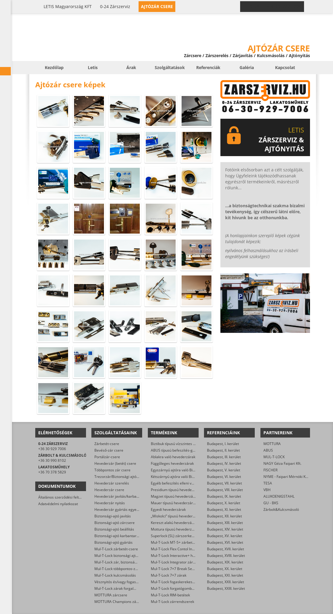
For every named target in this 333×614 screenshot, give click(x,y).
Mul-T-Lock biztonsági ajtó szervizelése (126, 555)
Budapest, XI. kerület (224, 509)
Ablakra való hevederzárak (173, 456)
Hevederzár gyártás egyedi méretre (124, 509)
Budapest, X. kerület (223, 502)
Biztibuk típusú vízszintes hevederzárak (183, 443)
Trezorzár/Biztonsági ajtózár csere (123, 476)
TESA (267, 483)
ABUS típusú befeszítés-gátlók (176, 450)
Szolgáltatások (170, 67)
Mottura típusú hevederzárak (175, 529)
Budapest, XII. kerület (224, 516)
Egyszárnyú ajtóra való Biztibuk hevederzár (186, 470)
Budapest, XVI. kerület (225, 542)
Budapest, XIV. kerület (225, 529)
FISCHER (270, 470)
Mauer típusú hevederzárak (174, 502)
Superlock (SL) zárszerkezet (174, 535)
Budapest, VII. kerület (224, 483)
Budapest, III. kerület (224, 456)
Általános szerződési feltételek (63, 497)
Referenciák (208, 67)
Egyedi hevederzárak (168, 509)
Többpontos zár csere (112, 470)
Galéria (247, 67)
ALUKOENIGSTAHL (278, 496)
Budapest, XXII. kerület (225, 581)
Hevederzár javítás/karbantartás (121, 496)
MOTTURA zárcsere (110, 595)
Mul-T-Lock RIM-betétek (170, 595)
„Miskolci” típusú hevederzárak (176, 516)
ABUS (268, 450)
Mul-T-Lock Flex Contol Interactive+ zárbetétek (189, 548)
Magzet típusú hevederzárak (174, 496)
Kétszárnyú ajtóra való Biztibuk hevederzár (186, 476)
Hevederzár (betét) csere (115, 463)
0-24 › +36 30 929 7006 (276, 6)
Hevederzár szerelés (111, 483)
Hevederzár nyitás (109, 502)
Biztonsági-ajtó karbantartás (118, 535)
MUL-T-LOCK (274, 456)
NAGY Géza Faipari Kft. (282, 463)
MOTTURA (272, 443)
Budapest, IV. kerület (224, 463)
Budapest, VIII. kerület (225, 489)
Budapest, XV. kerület (224, 535)
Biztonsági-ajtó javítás (112, 516)
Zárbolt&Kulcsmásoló (281, 509)
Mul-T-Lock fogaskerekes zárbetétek (181, 581)
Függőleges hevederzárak (172, 463)
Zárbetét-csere (106, 443)
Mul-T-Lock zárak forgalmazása (120, 588)
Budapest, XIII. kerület (225, 522)
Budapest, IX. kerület (224, 496)
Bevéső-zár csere (108, 450)
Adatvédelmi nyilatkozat (58, 503)
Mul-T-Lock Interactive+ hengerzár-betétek (186, 555)
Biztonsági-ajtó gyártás (113, 542)
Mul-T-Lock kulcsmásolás (115, 575)
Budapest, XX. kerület (224, 568)
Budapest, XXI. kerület (225, 575)
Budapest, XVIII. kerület (226, 555)
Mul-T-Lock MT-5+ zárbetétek (175, 542)
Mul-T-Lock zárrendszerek (172, 601)
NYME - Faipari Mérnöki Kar (286, 476)
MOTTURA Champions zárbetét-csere (125, 601)
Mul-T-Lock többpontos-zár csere (121, 568)
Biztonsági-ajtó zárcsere (114, 522)
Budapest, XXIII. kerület (226, 588)
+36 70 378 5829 (52, 472)
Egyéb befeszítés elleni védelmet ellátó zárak (188, 483)
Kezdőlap (54, 67)
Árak (131, 67)
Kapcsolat (285, 67)
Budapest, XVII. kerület (225, 548)
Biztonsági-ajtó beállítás (114, 529)
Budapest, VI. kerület (224, 476)
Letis (93, 67)
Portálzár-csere (107, 456)
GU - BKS (270, 502)
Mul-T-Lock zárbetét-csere (116, 548)
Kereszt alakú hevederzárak (174, 522)
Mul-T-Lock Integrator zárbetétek (178, 562)
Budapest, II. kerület (223, 450)
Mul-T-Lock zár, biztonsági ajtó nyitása (126, 562)
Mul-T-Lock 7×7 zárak (168, 575)
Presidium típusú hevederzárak (176, 489)
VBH (267, 489)
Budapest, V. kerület (223, 470)
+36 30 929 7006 (52, 448)
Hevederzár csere (109, 489)
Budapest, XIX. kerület (225, 562)
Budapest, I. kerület (223, 443)
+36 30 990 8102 (52, 460)
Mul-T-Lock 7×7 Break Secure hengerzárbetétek (190, 568)
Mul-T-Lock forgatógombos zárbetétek (182, 588)
